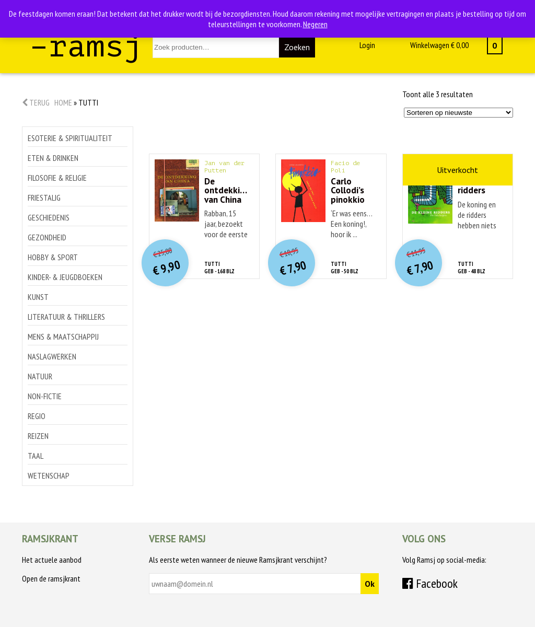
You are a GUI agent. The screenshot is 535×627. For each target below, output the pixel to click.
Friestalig (44, 197)
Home (63, 102)
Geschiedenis (48, 217)
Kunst (38, 297)
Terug (36, 102)
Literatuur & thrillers (66, 316)
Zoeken (297, 47)
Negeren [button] (315, 24)
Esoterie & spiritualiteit (70, 138)
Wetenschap (48, 475)
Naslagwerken (52, 356)
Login (367, 45)
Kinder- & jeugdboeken (65, 277)
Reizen (38, 436)
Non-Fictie (45, 396)
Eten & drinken (53, 158)
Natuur (40, 376)
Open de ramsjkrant (51, 578)
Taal (35, 455)
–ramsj (86, 46)
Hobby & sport (53, 257)
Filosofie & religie (57, 177)
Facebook (430, 583)
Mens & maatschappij (63, 336)
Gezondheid (47, 237)
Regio (36, 416)
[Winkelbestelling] (458, 113)
